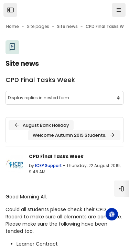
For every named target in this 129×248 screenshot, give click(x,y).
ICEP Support (48, 165)
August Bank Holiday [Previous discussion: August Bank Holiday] (41, 125)
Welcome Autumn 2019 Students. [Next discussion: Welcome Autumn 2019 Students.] (74, 135)
